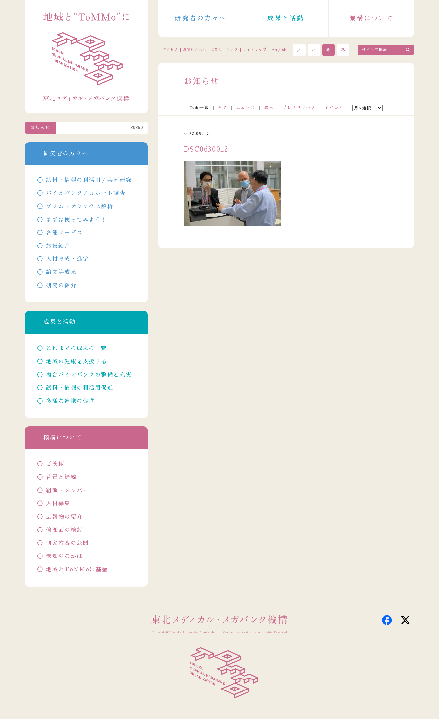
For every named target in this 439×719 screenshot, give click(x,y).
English (279, 49)
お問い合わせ (195, 49)
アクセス (170, 49)
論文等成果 (61, 272)
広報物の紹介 (64, 516)
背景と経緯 (61, 477)
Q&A (216, 49)
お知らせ (40, 127)
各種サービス (64, 232)
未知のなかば (64, 556)
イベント (334, 108)
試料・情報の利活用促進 (79, 388)
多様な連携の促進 (70, 401)
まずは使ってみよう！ (76, 220)
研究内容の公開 (67, 543)
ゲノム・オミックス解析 (79, 206)
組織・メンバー (67, 490)
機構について (371, 18)
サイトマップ (255, 49)
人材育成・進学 (67, 259)
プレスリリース (299, 108)
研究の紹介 (61, 285)
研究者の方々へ (201, 18)
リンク (232, 49)
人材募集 (58, 503)
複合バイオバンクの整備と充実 (89, 375)
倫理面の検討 (64, 530)
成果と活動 (285, 18)
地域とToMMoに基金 (77, 569)
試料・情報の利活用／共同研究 (89, 180)
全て (222, 108)
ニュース (245, 108)
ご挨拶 (55, 464)
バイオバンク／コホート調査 (86, 193)
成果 (269, 108)
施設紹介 (58, 246)
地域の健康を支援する (76, 361)
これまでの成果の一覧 (76, 348)
